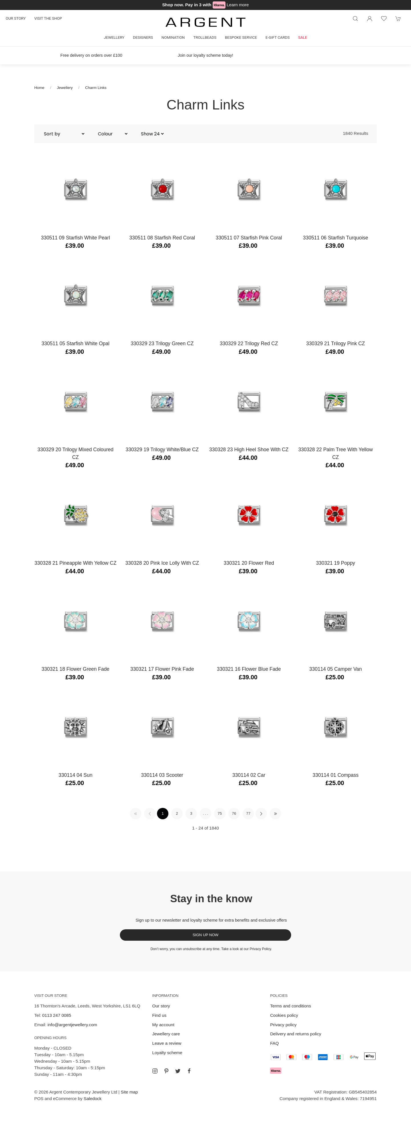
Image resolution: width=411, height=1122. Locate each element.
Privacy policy (283, 1024)
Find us (159, 1015)
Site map (129, 1092)
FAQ (274, 1043)
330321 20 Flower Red (249, 563)
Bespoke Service (241, 37)
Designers (143, 37)
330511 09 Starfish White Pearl (75, 238)
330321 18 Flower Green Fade (75, 669)
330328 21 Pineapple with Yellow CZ (75, 563)
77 (248, 813)
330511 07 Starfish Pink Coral (249, 238)
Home (39, 88)
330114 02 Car (248, 775)
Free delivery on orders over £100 (91, 55)
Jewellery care (166, 1033)
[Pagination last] (275, 813)
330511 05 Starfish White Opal (75, 343)
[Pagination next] (261, 813)
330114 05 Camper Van (335, 669)
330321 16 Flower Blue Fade (249, 669)
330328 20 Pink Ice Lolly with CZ (162, 563)
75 (220, 813)
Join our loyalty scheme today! (205, 55)
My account (163, 1024)
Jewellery (114, 37)
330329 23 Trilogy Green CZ (162, 343)
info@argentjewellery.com (72, 1024)
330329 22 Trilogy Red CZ (249, 343)
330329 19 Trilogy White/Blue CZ (162, 449)
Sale (302, 37)
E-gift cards (277, 37)
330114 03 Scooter (162, 775)
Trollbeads (204, 37)
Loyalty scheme (167, 1052)
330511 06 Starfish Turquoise (335, 238)
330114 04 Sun (75, 775)
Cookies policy (284, 1015)
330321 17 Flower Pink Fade (162, 669)
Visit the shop (48, 18)
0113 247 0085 (56, 1015)
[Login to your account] (369, 18)
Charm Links (95, 88)
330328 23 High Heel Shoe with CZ (249, 449)
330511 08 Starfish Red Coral (162, 238)
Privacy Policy (260, 949)
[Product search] (355, 18)
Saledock (92, 1098)
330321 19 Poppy (335, 563)
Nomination (173, 37)
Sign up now (206, 935)
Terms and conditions (290, 1005)
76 (234, 813)
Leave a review (166, 1043)
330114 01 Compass (335, 775)
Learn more (238, 4)
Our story (16, 18)
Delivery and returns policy (295, 1033)
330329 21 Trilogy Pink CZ (335, 343)
